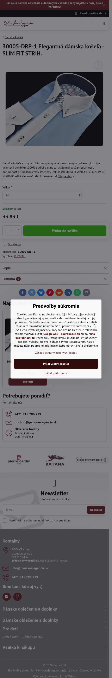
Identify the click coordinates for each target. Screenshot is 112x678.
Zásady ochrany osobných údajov (56, 353)
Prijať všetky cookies (56, 364)
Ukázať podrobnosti (56, 373)
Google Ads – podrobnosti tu (61, 334)
